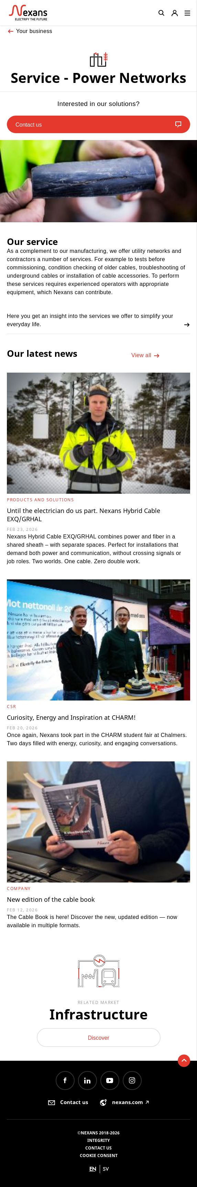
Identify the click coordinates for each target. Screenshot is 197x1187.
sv (106, 1169)
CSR (11, 706)
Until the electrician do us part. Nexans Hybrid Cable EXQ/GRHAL (83, 514)
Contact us (98, 1148)
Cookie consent (99, 1155)
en (92, 1169)
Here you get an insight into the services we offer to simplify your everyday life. (98, 320)
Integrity (98, 1140)
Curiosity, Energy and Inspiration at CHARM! (71, 717)
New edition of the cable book (51, 899)
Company (19, 888)
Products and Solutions (40, 500)
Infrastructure (99, 1014)
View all (145, 355)
